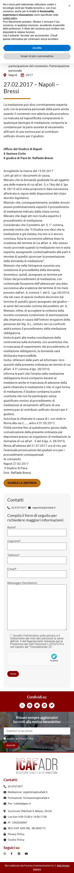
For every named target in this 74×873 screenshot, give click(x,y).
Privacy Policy (25, 738)
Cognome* (37, 544)
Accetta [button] (37, 47)
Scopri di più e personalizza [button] (37, 56)
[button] (22, 705)
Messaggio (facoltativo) (37, 606)
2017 (29, 75)
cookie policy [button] (10, 18)
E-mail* (37, 572)
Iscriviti (11, 745)
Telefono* (37, 558)
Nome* (37, 530)
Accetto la (10, 738)
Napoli (13, 75)
